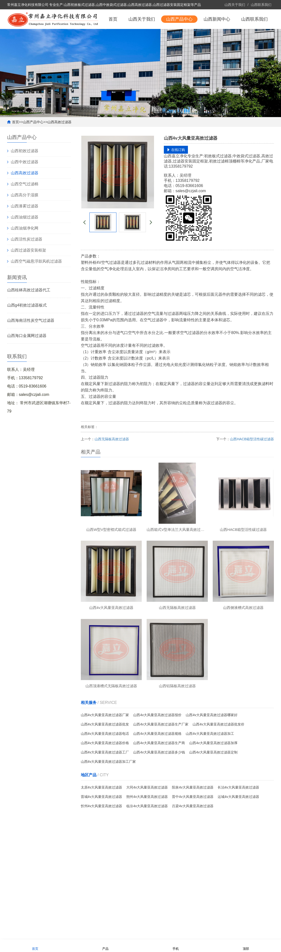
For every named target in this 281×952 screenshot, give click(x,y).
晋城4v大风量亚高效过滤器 (101, 820)
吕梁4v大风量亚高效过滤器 (192, 829)
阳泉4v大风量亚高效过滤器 (192, 810)
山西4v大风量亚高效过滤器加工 (210, 757)
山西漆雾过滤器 (24, 226)
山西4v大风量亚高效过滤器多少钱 (159, 775)
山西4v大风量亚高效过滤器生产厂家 (160, 747)
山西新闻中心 (217, 38)
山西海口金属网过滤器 (26, 355)
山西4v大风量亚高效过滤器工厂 (105, 775)
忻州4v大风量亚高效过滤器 (101, 829)
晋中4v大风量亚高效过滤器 (192, 820)
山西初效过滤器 (24, 170)
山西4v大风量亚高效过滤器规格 (157, 757)
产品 (105, 945)
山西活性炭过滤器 (26, 259)
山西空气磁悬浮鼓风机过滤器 (36, 281)
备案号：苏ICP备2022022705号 (102, 934)
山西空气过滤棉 (24, 203)
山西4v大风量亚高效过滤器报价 (157, 738)
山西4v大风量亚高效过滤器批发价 (218, 747)
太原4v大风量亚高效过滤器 (101, 810)
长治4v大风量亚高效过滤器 (238, 810)
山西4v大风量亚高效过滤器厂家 (105, 738)
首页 (113, 38)
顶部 (246, 945)
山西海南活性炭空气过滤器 (30, 340)
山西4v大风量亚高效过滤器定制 (213, 775)
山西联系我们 (261, 5)
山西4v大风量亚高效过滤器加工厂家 (108, 785)
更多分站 (267, 934)
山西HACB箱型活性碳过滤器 (252, 459)
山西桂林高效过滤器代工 (28, 310)
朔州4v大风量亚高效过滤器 (147, 820)
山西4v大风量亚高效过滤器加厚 (213, 766)
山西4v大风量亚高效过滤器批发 (105, 747)
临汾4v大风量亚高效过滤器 (147, 829)
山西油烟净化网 (24, 248)
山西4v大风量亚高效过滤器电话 (105, 757)
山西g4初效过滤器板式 (27, 325)
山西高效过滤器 (59, 142)
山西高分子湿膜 (24, 215)
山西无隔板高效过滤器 (112, 459)
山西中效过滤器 (24, 181)
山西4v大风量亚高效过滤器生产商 (159, 766)
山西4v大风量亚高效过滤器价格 (105, 766)
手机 (175, 945)
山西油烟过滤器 (24, 237)
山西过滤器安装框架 (28, 270)
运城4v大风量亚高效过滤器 (238, 820)
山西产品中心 (179, 38)
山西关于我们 (235, 5)
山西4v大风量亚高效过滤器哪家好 (212, 738)
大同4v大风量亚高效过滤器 (147, 810)
